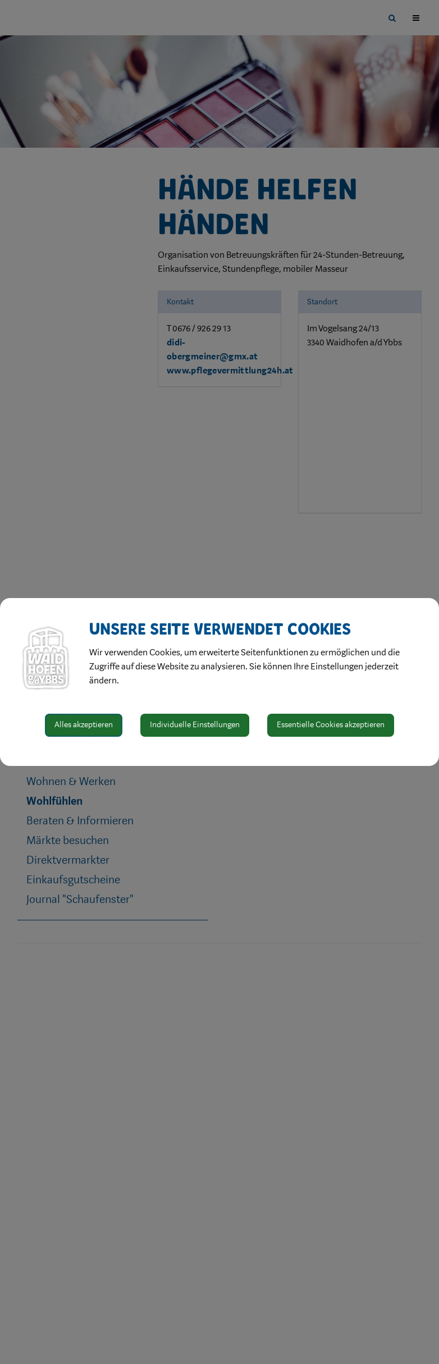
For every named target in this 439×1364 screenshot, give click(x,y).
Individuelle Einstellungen (195, 724)
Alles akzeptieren (83, 724)
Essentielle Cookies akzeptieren (331, 724)
